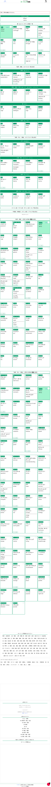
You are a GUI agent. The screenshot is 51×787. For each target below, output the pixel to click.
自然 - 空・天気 (18, 655)
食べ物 (35, 643)
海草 (5, 662)
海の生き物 (14, 643)
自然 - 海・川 (38, 636)
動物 (20, 638)
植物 (26, 650)
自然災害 (8, 636)
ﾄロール (13, 662)
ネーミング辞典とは (25, 742)
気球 (20, 662)
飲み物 (9, 640)
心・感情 (10, 645)
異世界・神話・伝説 (38, 645)
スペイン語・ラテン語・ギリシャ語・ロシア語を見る (25, 208)
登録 (23, 713)
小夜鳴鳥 (29, 662)
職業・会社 (12, 650)
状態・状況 (6, 650)
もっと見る (41, 37)
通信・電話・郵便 (9, 653)
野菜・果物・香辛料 (30, 640)
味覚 (37, 648)
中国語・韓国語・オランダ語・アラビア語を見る (25, 211)
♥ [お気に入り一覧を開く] (49, 784)
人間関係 (30, 645)
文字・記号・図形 (20, 650)
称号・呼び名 (39, 640)
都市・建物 (15, 638)
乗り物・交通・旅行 (40, 653)
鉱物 (28, 643)
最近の (33, 662)
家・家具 (14, 640)
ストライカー (14, 664)
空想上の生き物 (41, 638)
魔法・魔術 (18, 645)
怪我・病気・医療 (21, 640)
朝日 (4, 664)
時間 (44, 640)
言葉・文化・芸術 (29, 653)
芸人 (2, 662)
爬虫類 (9, 643)
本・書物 (5, 643)
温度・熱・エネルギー (9, 655)
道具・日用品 (36, 650)
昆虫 (40, 648)
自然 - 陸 (40, 643)
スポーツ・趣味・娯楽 (19, 653)
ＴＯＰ (18, 784)
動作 (4, 636)
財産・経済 (27, 636)
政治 (14, 645)
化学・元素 (32, 648)
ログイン (5, 1)
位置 (31, 643)
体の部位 (30, 650)
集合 (22, 664)
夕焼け (8, 664)
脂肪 (29, 664)
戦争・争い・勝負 (32, 638)
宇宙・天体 (43, 650)
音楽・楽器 (24, 638)
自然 (32, 636)
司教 (8, 662)
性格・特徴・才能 (22, 643)
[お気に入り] (11, 27)
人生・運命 (13, 636)
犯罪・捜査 (24, 645)
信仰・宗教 (44, 648)
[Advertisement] (25, 7)
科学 (24, 655)
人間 (18, 636)
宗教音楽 (42, 662)
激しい (25, 664)
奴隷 (17, 662)
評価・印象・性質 (16, 648)
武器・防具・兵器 (25, 648)
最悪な (24, 662)
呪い (38, 662)
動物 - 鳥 (22, 636)
